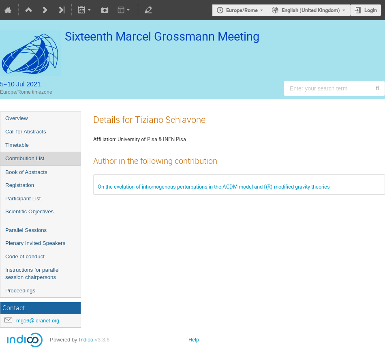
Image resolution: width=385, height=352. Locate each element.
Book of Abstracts (26, 172)
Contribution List (24, 158)
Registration (19, 185)
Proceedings (20, 291)
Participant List (23, 198)
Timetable (17, 145)
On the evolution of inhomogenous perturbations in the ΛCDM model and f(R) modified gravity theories (214, 186)
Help (193, 339)
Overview (16, 118)
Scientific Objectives (29, 211)
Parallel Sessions (26, 230)
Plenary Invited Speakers (35, 243)
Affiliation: (104, 139)
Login (370, 10)
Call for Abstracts (25, 132)
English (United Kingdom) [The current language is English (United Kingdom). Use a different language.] (311, 10)
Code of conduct (25, 256)
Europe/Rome (242, 10)
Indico (86, 339)
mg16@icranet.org (37, 320)
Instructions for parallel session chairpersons (32, 274)
